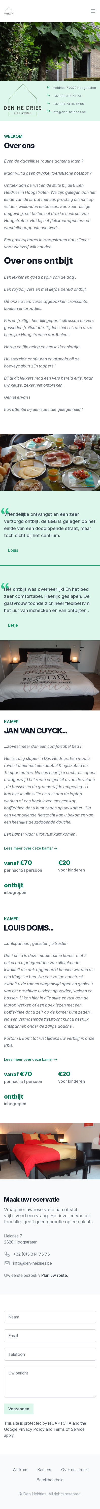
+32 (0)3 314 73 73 (31, 1254)
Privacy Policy (31, 1429)
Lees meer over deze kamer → (30, 848)
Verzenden (18, 1408)
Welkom (20, 1469)
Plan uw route (54, 1275)
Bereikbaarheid (50, 1479)
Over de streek (74, 1469)
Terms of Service (69, 1429)
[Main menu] (93, 11)
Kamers (44, 1469)
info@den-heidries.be (32, 1263)
